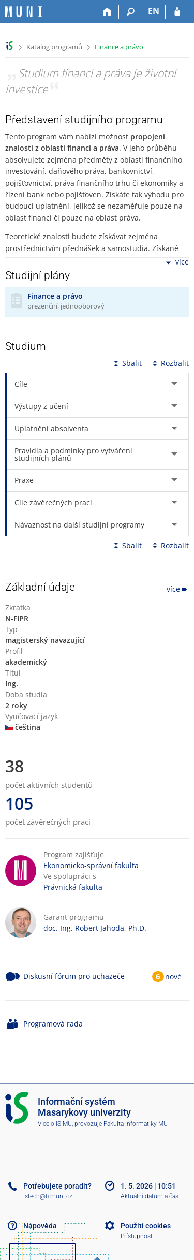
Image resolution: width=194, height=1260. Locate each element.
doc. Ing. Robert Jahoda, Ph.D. (94, 928)
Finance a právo (119, 46)
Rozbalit (170, 363)
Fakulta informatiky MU (135, 1123)
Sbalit (127, 363)
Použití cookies (146, 1226)
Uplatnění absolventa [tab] (51, 428)
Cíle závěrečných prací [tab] (53, 502)
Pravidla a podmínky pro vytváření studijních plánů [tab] (73, 454)
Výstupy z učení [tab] (41, 406)
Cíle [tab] (20, 384)
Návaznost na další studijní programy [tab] (79, 525)
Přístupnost (137, 1236)
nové (173, 976)
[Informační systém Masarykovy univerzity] (23, 11)
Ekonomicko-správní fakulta (91, 865)
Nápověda (40, 1226)
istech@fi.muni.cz (47, 1196)
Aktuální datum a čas (149, 1196)
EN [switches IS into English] (153, 11)
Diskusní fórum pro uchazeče (74, 976)
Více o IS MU (55, 1123)
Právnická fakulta (72, 887)
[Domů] (107, 12)
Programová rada (53, 1024)
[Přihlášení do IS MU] (177, 12)
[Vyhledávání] (130, 12)
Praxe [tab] (24, 480)
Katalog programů (54, 46)
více (176, 263)
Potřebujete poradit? (57, 1186)
